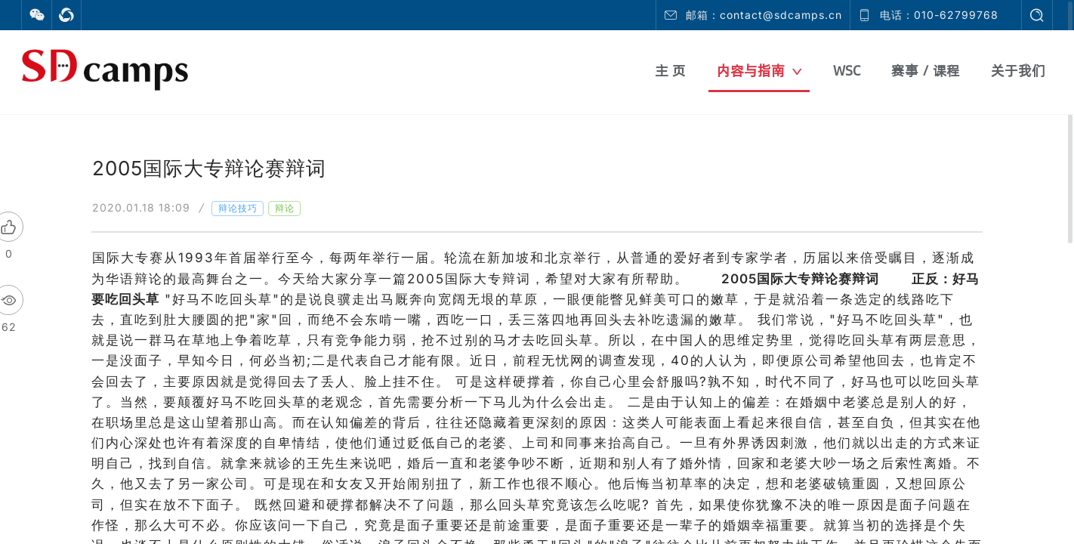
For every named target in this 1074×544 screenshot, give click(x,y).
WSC (846, 71)
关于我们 (1018, 71)
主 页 (670, 71)
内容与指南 (759, 71)
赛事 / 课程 (925, 71)
